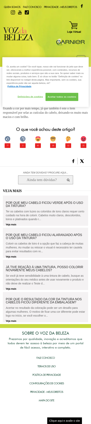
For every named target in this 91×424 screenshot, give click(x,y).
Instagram (13, 12)
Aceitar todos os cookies (62, 96)
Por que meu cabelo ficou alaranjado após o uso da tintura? (44, 236)
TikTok (27, 12)
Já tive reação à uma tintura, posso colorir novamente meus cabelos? (44, 269)
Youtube (20, 12)
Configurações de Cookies (46, 383)
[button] (73, 161)
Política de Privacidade (46, 374)
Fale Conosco (32, 7)
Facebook (82, 6)
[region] (45, 82)
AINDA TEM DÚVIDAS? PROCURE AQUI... (45, 173)
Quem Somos (12, 7)
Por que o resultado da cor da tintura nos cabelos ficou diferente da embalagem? (44, 301)
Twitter (6, 12)
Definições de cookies (30, 96)
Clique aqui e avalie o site (64, 420)
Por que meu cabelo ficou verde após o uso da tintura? (44, 204)
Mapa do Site (46, 400)
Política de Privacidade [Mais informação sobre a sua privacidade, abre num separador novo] (19, 86)
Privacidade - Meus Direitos (60, 7)
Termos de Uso (46, 366)
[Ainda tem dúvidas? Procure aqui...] (41, 179)
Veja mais (11, 224)
